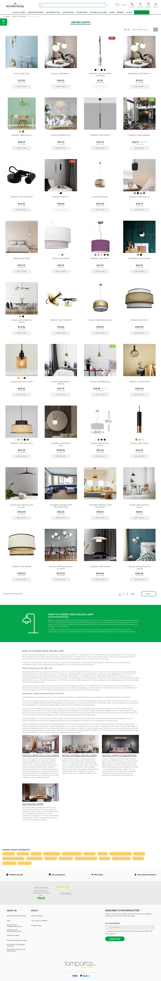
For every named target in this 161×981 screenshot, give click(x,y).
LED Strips (102, 854)
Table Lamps (9, 854)
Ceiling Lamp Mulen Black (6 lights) (60, 567)
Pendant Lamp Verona (100, 566)
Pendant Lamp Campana (139, 135)
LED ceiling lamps (32, 804)
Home (111, 12)
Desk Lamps (89, 854)
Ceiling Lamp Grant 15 (60, 73)
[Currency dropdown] (118, 5)
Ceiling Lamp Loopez (139, 443)
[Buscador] (41, 5)
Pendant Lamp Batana (21, 566)
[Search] (72, 5)
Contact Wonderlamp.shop (17, 940)
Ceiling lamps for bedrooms (119, 755)
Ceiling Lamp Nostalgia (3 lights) (139, 567)
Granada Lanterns (34, 858)
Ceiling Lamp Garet (21, 258)
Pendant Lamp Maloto (22, 135)
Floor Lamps (23, 854)
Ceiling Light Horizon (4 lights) (21, 321)
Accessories (138, 858)
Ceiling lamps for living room (40, 755)
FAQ (8, 921)
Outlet (129, 12)
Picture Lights (51, 858)
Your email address (112, 923)
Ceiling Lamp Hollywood (22, 381)
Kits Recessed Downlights (13, 858)
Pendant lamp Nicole (100, 258)
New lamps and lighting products (16, 945)
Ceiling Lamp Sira (100, 197)
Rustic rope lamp (21, 73)
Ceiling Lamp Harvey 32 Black (139, 506)
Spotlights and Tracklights (120, 854)
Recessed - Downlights (71, 854)
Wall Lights (36, 854)
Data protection (37, 916)
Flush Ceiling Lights (52, 854)
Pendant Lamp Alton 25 (139, 381)
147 (133, 593)
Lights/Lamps (19, 12)
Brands (120, 12)
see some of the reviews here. (41, 894)
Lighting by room (35, 12)
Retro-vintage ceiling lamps (79, 755)
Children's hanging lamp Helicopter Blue (61, 506)
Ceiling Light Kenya (60, 258)
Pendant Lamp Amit (139, 320)
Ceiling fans (81, 12)
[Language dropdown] (125, 5)
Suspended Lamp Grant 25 (139, 73)
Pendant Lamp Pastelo (100, 135)
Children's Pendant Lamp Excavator (100, 506)
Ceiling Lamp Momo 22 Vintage (60, 382)
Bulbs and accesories (121, 858)
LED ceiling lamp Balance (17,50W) (21, 506)
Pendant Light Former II (60, 320)
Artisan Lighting (66, 858)
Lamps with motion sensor (86, 858)
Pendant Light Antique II (22, 197)
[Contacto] (132, 5)
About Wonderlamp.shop (16, 916)
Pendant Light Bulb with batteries (100, 74)
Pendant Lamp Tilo (60, 197)
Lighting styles (53, 12)
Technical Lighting (98, 12)
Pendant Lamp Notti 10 (139, 197)
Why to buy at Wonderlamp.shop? (14, 930)
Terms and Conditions (39, 921)
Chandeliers (139, 854)
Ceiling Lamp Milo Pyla (61, 135)
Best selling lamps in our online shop (16, 950)
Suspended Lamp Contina (139, 258)
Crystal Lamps (24, 863)
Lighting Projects (13, 935)
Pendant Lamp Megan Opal (60, 444)
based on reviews (41, 891)
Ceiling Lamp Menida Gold (100, 320)
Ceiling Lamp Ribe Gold (100, 381)
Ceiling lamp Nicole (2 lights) (100, 444)
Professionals (141, 12)
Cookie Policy (36, 925)
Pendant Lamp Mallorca (22, 443)
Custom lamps (9, 863)
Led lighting (68, 12)
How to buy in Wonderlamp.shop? (14, 925)
